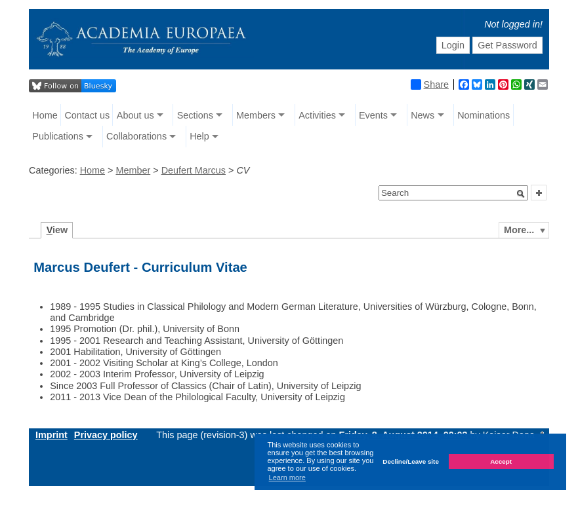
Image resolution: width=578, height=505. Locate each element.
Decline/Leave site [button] (410, 461)
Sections (195, 115)
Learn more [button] (287, 477)
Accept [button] (501, 461)
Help (199, 136)
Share (430, 84)
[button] (521, 194)
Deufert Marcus (193, 170)
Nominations (483, 115)
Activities (317, 115)
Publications (57, 136)
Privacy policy (106, 435)
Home (44, 115)
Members (256, 115)
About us (135, 115)
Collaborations (136, 136)
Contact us (87, 115)
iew (57, 230)
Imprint (51, 435)
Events (373, 115)
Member (132, 170)
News (422, 115)
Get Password (507, 45)
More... (519, 230)
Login (453, 45)
